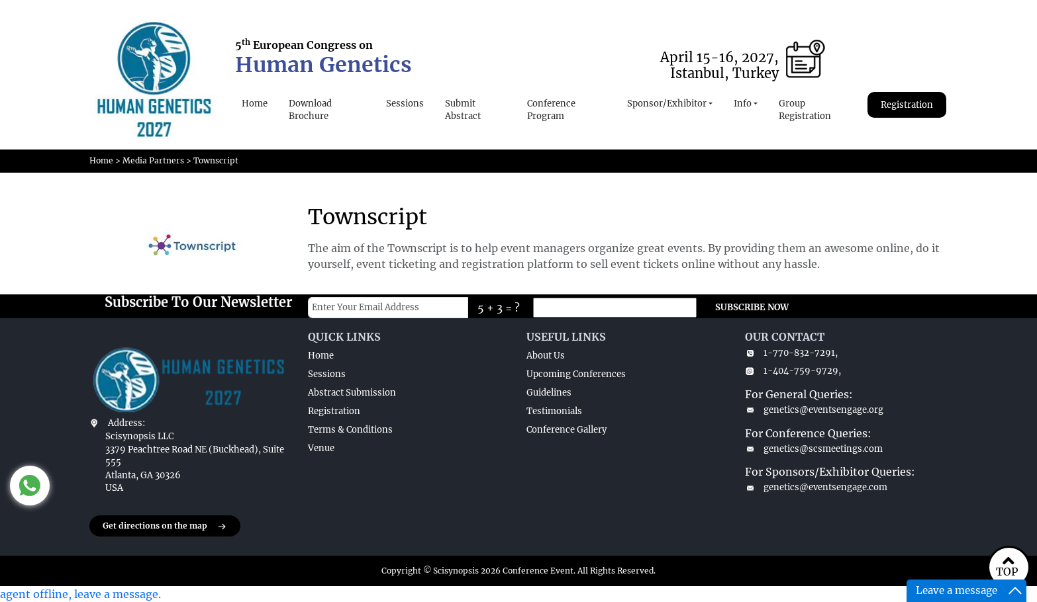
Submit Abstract (463, 110)
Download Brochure (310, 110)
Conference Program (551, 110)
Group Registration (805, 110)
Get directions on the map (165, 526)
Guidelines (548, 392)
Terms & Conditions (350, 429)
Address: (126, 423)
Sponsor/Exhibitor (667, 103)
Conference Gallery (566, 429)
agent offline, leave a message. (80, 594)
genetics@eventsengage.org (814, 409)
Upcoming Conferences (576, 374)
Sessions (405, 103)
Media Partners (153, 160)
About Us (545, 355)
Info (743, 103)
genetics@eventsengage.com (816, 487)
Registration (907, 104)
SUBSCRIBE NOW (752, 307)
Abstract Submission (352, 392)
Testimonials (554, 411)
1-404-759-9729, (793, 370)
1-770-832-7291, (791, 353)
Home (255, 103)
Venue (321, 448)
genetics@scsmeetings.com (814, 448)
